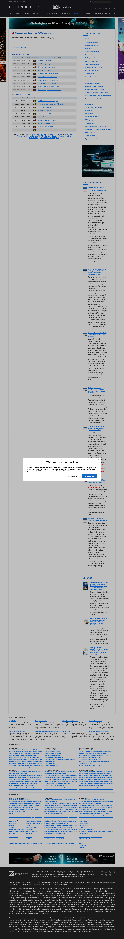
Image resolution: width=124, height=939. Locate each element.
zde (74, 471)
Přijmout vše (89, 476)
